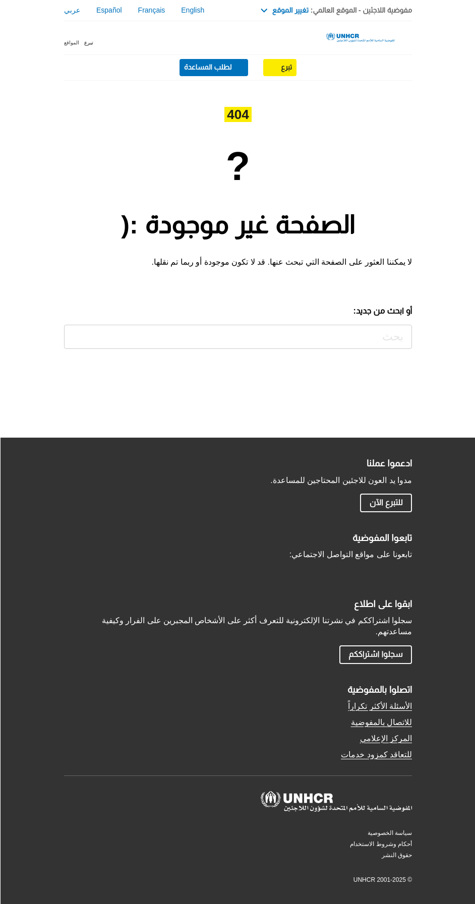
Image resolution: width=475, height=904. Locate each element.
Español (109, 10)
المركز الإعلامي (385, 738)
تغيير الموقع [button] (284, 10)
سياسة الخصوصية (389, 832)
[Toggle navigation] (406, 38)
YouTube (335, 571)
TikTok (312, 571)
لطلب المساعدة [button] (207, 67)
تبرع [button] (88, 42)
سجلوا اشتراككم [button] (375, 654)
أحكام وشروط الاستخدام (380, 844)
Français (151, 10)
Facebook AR (381, 571)
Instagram (358, 571)
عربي (72, 10)
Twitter (404, 571)
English (192, 10)
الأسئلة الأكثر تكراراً (379, 706)
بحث (73, 334)
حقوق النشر (396, 855)
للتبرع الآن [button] (385, 502)
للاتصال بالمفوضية (380, 722)
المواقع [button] (71, 42)
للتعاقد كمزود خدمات (375, 754)
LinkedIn (288, 571)
